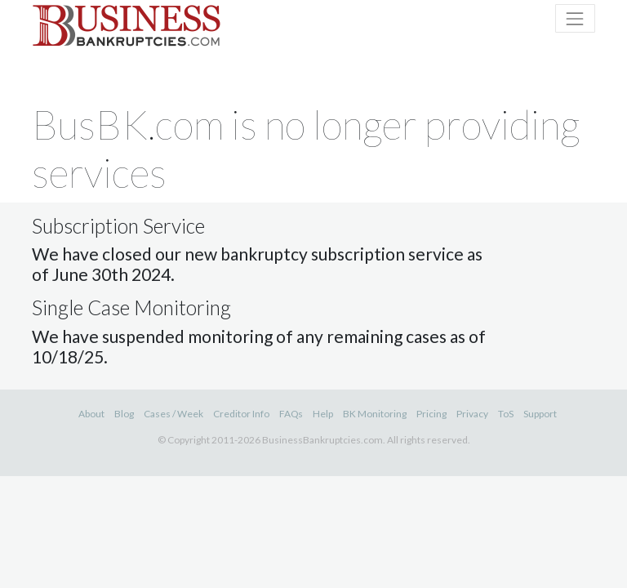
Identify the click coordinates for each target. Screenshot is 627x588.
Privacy (472, 414)
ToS (506, 414)
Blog (124, 414)
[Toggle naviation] (575, 18)
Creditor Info (241, 414)
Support (540, 414)
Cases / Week (173, 414)
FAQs (291, 414)
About (91, 414)
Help (323, 414)
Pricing (431, 414)
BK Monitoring (375, 414)
